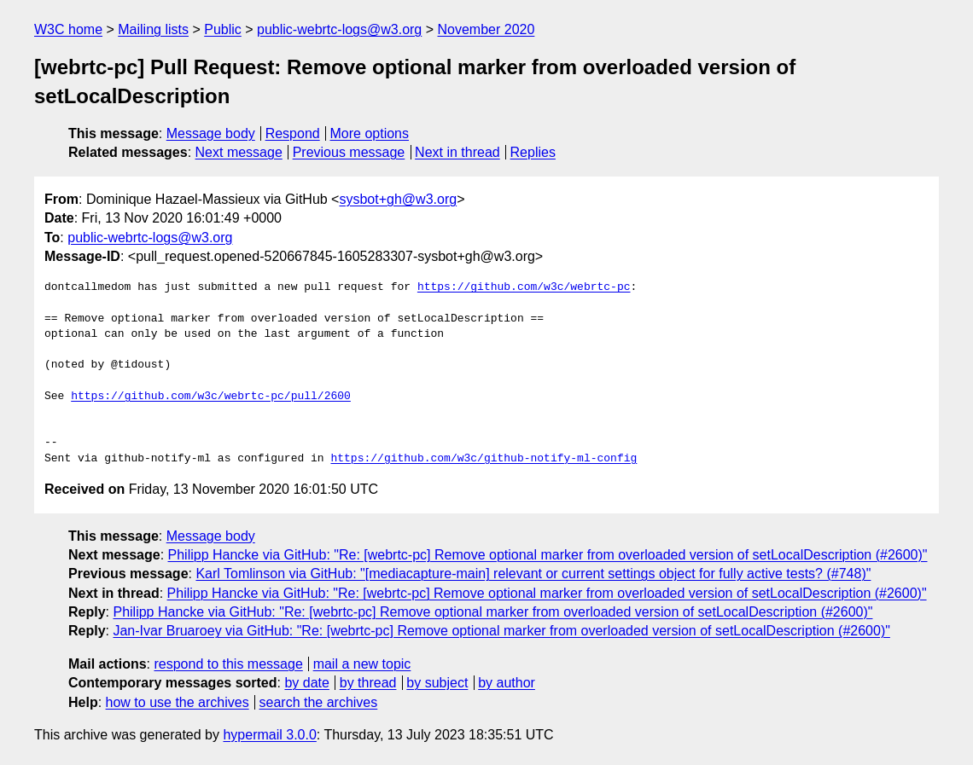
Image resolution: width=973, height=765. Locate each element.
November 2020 (486, 29)
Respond (292, 133)
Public (223, 29)
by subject (437, 682)
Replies (533, 152)
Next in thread (457, 152)
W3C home (68, 29)
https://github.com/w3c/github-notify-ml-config (483, 459)
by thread (368, 682)
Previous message (349, 152)
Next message (239, 152)
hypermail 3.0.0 (269, 734)
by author (506, 682)
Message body (210, 133)
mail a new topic (362, 664)
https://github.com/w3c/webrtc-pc (524, 287)
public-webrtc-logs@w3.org (339, 29)
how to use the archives (177, 702)
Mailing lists (153, 29)
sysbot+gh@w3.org (398, 199)
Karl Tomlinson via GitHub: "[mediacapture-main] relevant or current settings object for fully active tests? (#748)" (533, 573)
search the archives (318, 702)
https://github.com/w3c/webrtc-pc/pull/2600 (211, 396)
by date (306, 682)
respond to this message (228, 664)
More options (370, 133)
